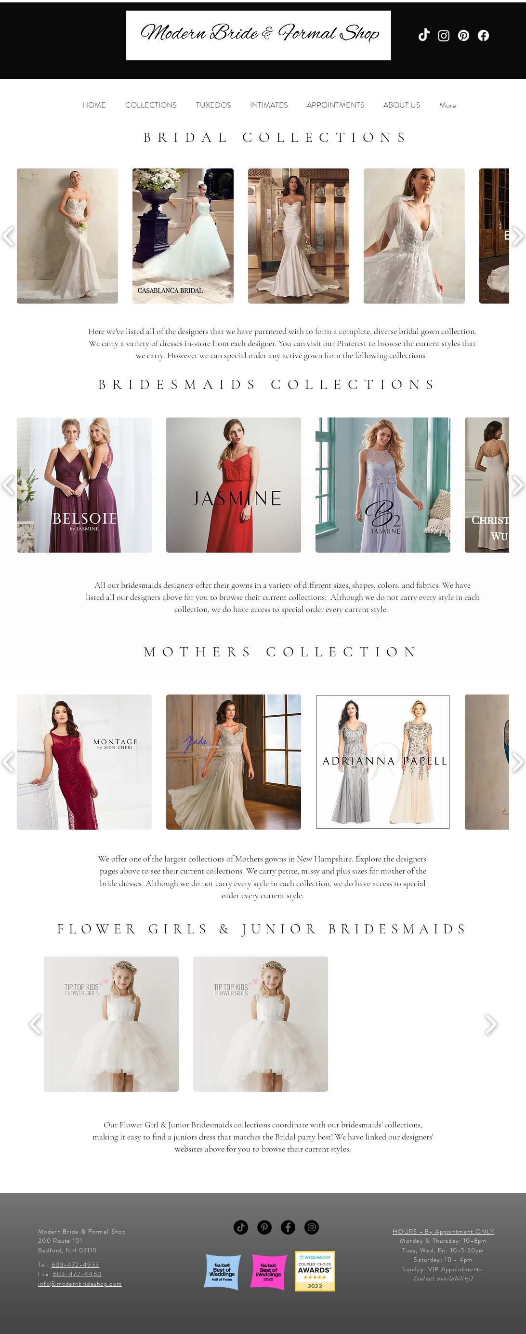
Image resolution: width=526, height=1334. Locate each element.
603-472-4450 (77, 1273)
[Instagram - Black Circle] (311, 1227)
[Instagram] (443, 35)
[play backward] (35, 1024)
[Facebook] (483, 35)
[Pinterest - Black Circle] (264, 1227)
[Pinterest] (463, 35)
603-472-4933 (76, 1264)
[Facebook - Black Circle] (288, 1227)
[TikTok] (424, 35)
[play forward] (490, 1024)
